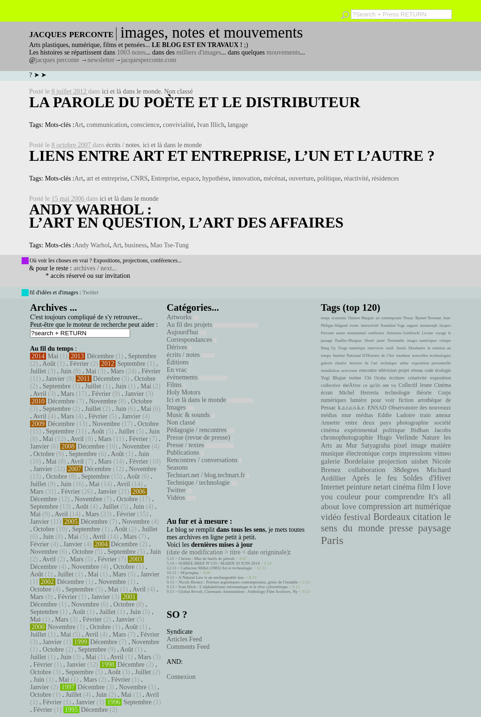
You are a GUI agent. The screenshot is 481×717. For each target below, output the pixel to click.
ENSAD (376, 407)
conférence (376, 333)
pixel (400, 445)
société (442, 422)
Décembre (100, 356)
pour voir (383, 400)
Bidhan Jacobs (431, 429)
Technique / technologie (202, 482)
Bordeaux (392, 517)
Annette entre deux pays (356, 422)
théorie (424, 392)
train (425, 415)
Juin (66, 371)
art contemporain (389, 318)
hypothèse (215, 178)
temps (325, 318)
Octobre (144, 378)
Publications (185, 452)
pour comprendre (395, 496)
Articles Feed (184, 639)
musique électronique (350, 453)
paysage (434, 528)
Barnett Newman (428, 318)
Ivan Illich (211, 124)
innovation (246, 178)
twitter (355, 377)
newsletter (101, 59)
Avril (40, 393)
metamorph (428, 325)
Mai (53, 356)
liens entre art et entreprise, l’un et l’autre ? (231, 155)
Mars (117, 371)
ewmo (354, 325)
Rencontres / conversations (204, 460)
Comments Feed (188, 646)
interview (376, 348)
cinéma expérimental (349, 429)
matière (441, 445)
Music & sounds (191, 414)
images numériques (422, 341)
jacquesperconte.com (149, 59)
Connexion (181, 676)
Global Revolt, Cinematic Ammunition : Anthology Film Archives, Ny (238, 591)
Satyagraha (375, 445)
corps (389, 453)
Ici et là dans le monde (210, 399)
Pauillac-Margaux (348, 341)
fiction (406, 400)
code (429, 370)
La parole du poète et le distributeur (194, 102)
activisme (349, 370)
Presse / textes (200, 445)
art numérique (427, 506)
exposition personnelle (431, 363)
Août (48, 363)
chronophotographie (347, 437)
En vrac (178, 369)
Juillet (38, 371)
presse (401, 528)
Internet (332, 487)
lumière (358, 400)
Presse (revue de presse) (200, 437)
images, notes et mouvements (211, 32)
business (135, 245)
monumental (356, 333)
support (412, 325)
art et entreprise (106, 178)
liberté (369, 341)
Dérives (179, 347)
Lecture (427, 333)
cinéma (404, 486)
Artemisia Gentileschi (403, 333)
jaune (381, 341)
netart (382, 486)
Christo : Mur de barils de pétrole (206, 558)
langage (237, 124)
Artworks (183, 317)
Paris (332, 540)
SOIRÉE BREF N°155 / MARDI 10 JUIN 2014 (218, 563)
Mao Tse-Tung (169, 245)
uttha (404, 363)
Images (180, 407)
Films (176, 384)
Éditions (179, 362)
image (419, 445)
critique (445, 341)
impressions (415, 453)
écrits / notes (123, 145)
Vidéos (181, 497)
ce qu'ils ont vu (379, 385)
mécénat (275, 178)
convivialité (178, 124)
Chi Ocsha (375, 377)
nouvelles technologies (431, 355)
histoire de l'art (363, 363)
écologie (443, 370)
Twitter (90, 292)
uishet (419, 461)
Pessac (408, 318)
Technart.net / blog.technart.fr (208, 475)
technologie (397, 392)
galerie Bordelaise (347, 461)
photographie (413, 422)
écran (327, 392)
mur (346, 415)
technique (388, 363)
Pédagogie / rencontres (201, 429)
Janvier (55, 378)
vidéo (331, 517)
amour (443, 415)
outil (390, 348)
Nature (431, 437)
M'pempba (190, 572)
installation (330, 370)
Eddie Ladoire (396, 415)
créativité (417, 377)
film (423, 486)
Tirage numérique (351, 348)
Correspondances (192, 339)
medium (403, 355)
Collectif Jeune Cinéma (424, 385)
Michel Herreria (359, 392)
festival (357, 517)
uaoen (340, 333)
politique (329, 178)
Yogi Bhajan (333, 377)
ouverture (301, 178)
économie (339, 318)
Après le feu (374, 478)
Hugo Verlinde (397, 437)
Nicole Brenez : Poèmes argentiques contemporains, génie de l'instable (238, 582)
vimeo (442, 453)
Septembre (142, 356)
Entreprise (164, 178)
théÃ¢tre (352, 385)
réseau (417, 370)
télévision (388, 370)
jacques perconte (57, 59)
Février (79, 363)
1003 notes (131, 52)
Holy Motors (185, 392)
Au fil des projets (212, 324)
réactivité (356, 178)
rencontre (368, 370)
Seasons (179, 467)
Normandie (396, 341)
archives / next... (94, 268)
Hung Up (328, 348)
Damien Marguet (361, 318)
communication (106, 124)
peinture (358, 487)
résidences (385, 178)
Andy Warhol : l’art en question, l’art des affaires (186, 216)
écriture (397, 377)
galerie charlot (334, 363)
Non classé (178, 91)
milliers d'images (198, 52)
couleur (349, 496)
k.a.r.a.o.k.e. (351, 407)
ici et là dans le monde (131, 91)
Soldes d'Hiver (427, 478)
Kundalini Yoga (393, 325)
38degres (406, 469)
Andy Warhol (91, 245)
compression (379, 506)
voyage (440, 333)
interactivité (370, 325)
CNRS (139, 178)
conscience (145, 124)
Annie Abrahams (410, 348)
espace (190, 178)
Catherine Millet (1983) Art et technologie (216, 568)
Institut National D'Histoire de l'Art (363, 355)
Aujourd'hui (187, 332)
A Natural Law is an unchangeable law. (211, 577)
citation (427, 517)
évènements (197, 377)
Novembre (102, 401)
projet (403, 370)
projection (393, 461)
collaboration (366, 469)
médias (364, 415)
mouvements (283, 52)
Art (78, 124)
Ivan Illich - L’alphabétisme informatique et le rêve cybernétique (233, 586)
